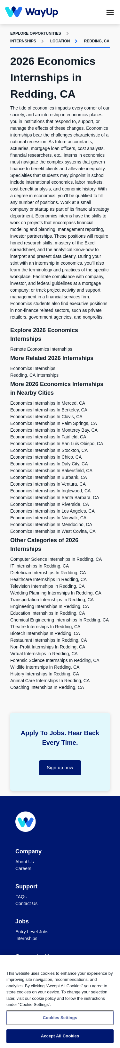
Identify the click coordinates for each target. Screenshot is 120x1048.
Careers (23, 868)
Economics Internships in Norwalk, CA (48, 517)
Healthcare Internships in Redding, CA (48, 579)
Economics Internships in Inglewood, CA (50, 490)
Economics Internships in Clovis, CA (46, 416)
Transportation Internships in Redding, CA (52, 599)
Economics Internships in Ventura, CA (48, 484)
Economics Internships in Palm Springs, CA (53, 423)
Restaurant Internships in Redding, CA (48, 640)
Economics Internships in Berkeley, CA (48, 409)
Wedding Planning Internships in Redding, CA (55, 592)
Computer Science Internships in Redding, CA (56, 559)
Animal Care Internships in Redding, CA (50, 680)
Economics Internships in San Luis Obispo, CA (56, 443)
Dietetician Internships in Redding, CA (48, 572)
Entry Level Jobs (32, 931)
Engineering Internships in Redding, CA (49, 606)
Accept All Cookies (60, 1036)
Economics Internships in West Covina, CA (53, 531)
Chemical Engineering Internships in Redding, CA (59, 619)
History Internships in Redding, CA (44, 673)
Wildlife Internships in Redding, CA (44, 667)
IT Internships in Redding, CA (39, 565)
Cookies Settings (60, 1017)
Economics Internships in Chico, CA (46, 457)
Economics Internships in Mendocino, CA (51, 524)
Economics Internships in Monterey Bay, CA (54, 430)
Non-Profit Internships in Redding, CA (47, 646)
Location (60, 41)
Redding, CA (96, 41)
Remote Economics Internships (41, 349)
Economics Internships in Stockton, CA (49, 450)
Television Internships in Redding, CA (47, 586)
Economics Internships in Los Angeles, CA (52, 511)
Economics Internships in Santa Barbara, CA (54, 497)
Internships (23, 41)
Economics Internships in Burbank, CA (48, 477)
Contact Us (26, 903)
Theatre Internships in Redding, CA (45, 626)
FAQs (21, 896)
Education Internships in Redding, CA (47, 613)
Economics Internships (32, 368)
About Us (24, 861)
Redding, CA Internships (34, 375)
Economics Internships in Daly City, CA (49, 463)
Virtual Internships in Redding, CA (44, 653)
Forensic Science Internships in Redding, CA (55, 660)
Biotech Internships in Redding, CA (45, 633)
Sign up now (60, 767)
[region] (60, 1001)
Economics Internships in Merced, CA (47, 403)
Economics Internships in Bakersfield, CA (51, 470)
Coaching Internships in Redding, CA (47, 687)
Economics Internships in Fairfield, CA (48, 436)
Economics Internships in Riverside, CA (49, 504)
